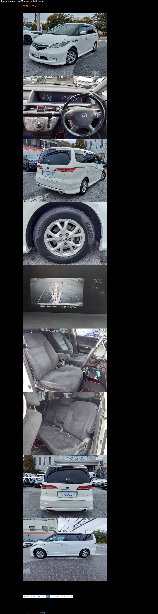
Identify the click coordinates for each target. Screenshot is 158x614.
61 (52, 596)
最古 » (70, 596)
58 (39, 596)
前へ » (62, 596)
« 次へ (33, 596)
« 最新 (26, 596)
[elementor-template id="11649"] (34, 613)
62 (57, 596)
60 (48, 596)
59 (44, 596)
